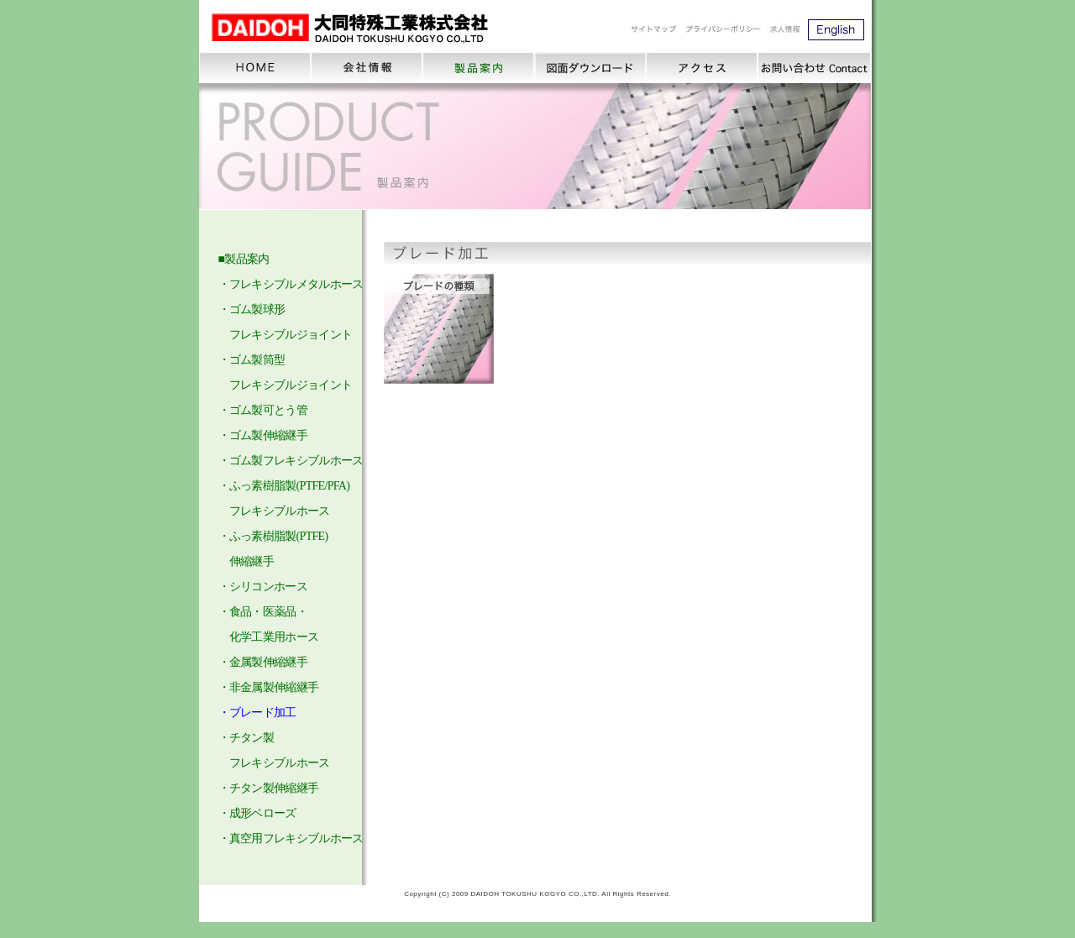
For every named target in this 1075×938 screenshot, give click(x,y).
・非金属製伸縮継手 (268, 687)
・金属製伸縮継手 (262, 662)
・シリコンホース (262, 586)
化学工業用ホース (273, 637)
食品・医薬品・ (268, 611)
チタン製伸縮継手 (273, 788)
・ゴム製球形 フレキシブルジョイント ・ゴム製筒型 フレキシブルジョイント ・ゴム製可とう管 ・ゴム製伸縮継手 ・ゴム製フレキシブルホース (291, 385)
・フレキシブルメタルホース (291, 284)
